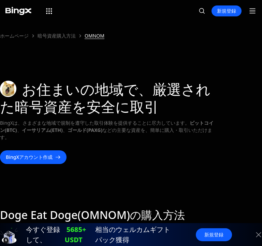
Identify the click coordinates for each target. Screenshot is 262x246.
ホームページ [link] (14, 35)
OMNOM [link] (94, 35)
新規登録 (226, 11)
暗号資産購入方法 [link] (57, 35)
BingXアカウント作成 (33, 157)
